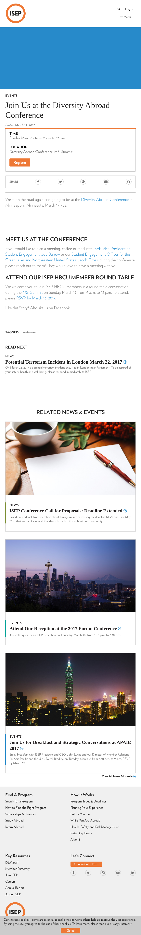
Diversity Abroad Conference (105, 199)
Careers (10, 881)
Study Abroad (14, 820)
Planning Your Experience (86, 808)
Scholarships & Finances (20, 814)
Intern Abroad (14, 827)
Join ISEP (11, 875)
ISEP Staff (12, 862)
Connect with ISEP (86, 864)
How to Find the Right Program (25, 808)
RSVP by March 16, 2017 (35, 298)
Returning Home (81, 833)
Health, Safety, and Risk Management (94, 827)
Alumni (75, 839)
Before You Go (80, 814)
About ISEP (13, 894)
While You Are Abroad (85, 820)
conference (29, 332)
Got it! (71, 930)
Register (20, 162)
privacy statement (121, 924)
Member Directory (17, 869)
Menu (125, 17)
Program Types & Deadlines (88, 801)
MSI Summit (33, 292)
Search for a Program (19, 801)
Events (11, 96)
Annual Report (14, 888)
